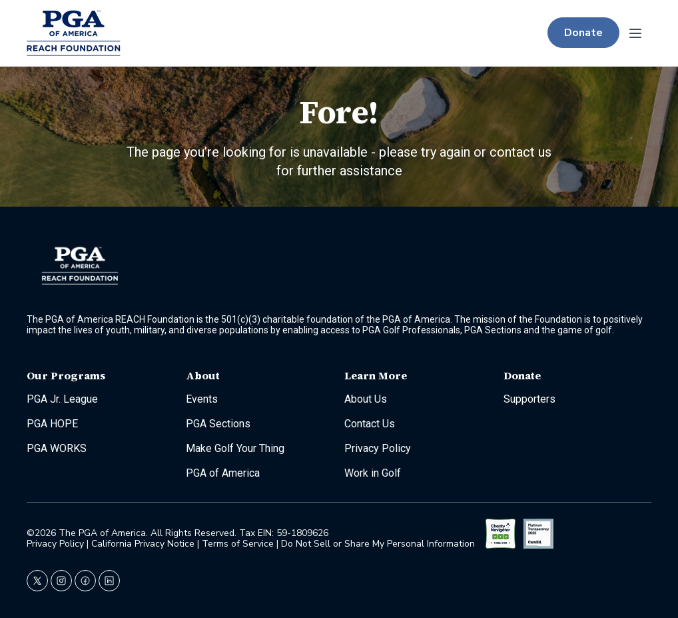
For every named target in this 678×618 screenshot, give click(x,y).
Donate (583, 32)
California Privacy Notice (142, 543)
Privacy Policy (57, 543)
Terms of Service (238, 543)
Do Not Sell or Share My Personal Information (378, 543)
